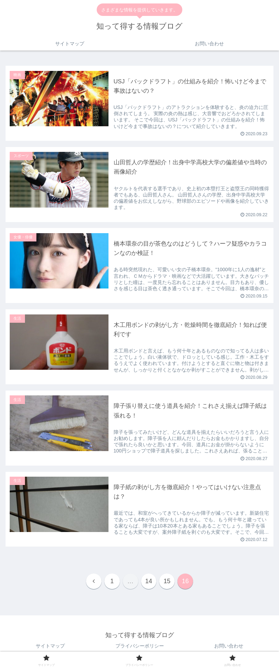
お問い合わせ (228, 646)
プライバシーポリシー (139, 646)
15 (167, 581)
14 (148, 581)
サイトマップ (50, 646)
